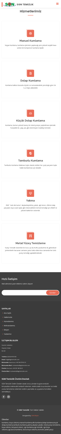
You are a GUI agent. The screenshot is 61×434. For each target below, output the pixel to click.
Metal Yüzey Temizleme (30, 243)
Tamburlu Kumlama (30, 160)
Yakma (30, 200)
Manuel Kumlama (30, 40)
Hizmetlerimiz (9, 321)
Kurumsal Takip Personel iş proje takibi (15, 412)
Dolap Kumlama (30, 80)
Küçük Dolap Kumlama (30, 120)
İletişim (6, 330)
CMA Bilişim (35, 416)
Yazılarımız (7, 334)
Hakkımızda (8, 317)
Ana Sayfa (7, 313)
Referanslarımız (9, 325)
